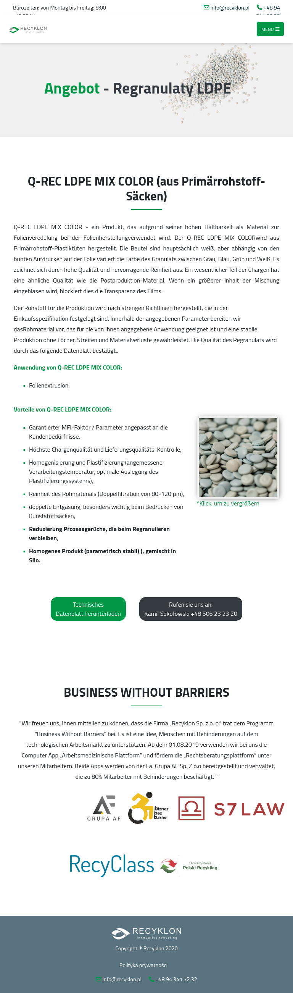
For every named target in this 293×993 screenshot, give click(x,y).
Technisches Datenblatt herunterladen (88, 609)
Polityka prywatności (143, 965)
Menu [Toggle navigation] (270, 28)
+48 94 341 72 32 (268, 11)
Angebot (72, 88)
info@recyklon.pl (230, 7)
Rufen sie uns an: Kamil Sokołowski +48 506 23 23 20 (190, 609)
